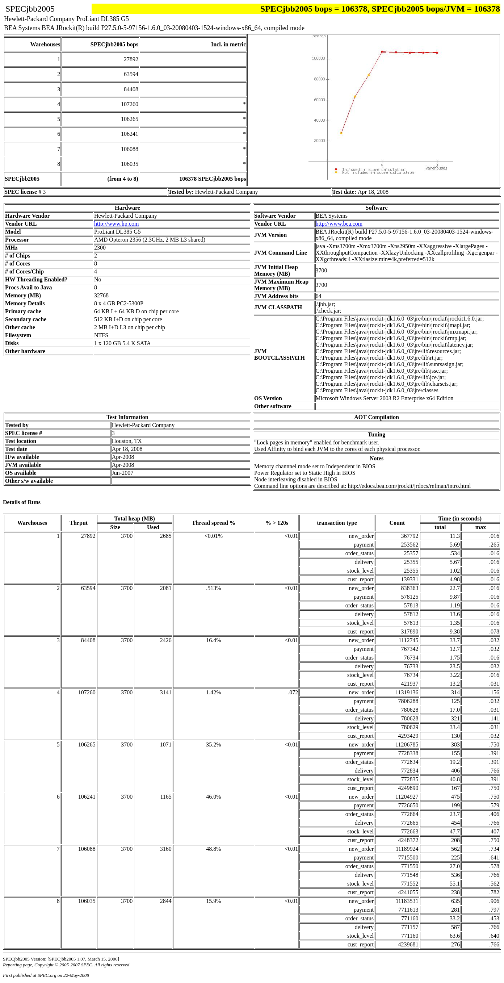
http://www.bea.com (339, 224)
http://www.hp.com (116, 224)
